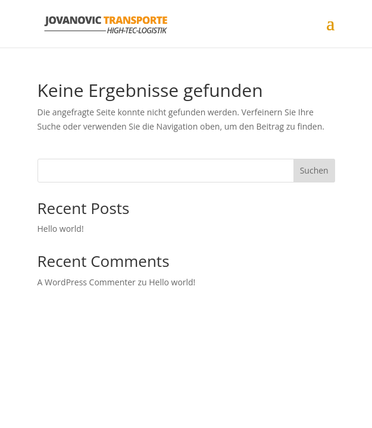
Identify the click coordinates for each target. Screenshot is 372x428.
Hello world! (60, 228)
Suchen (314, 170)
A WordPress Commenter (86, 282)
